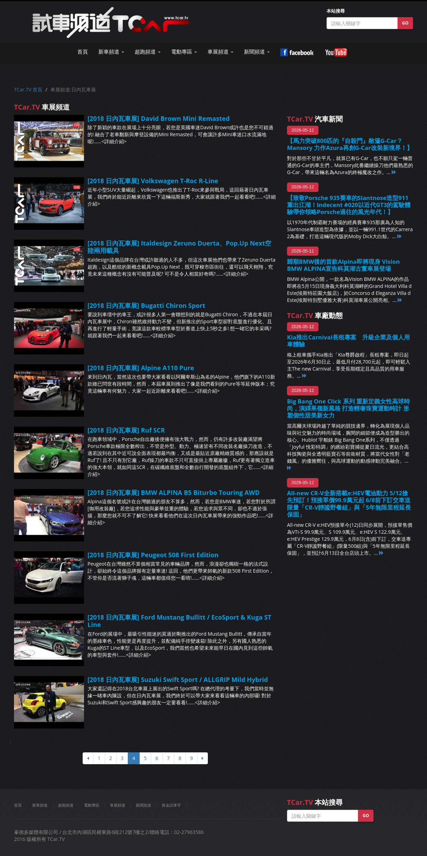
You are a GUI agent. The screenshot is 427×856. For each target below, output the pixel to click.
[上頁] (88, 758)
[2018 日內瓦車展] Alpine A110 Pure (141, 368)
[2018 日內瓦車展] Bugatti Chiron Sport (146, 305)
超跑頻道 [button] (148, 51)
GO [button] (405, 23)
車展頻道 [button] (220, 51)
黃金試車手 (171, 805)
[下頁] (202, 758)
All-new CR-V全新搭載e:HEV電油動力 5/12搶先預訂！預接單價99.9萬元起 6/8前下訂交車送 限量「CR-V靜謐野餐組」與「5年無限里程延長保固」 (349, 503)
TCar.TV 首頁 (28, 89)
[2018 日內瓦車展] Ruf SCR (126, 430)
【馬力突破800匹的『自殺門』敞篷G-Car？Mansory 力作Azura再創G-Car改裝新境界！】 (350, 144)
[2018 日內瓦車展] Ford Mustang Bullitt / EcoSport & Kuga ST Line (179, 621)
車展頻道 (117, 805)
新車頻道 (40, 805)
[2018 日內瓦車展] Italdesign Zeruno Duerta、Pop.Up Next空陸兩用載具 (179, 247)
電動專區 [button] (184, 51)
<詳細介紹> (114, 141)
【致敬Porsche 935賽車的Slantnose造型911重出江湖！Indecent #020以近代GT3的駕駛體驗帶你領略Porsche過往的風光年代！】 (349, 205)
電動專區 (91, 805)
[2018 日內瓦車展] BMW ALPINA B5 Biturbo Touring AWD (174, 492)
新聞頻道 (143, 805)
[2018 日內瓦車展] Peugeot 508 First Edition (153, 555)
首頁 (82, 51)
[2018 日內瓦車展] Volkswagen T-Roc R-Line (153, 181)
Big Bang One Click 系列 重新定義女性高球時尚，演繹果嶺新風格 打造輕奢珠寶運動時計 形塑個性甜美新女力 (348, 408)
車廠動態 (315, 315)
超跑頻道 (66, 805)
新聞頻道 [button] (257, 51)
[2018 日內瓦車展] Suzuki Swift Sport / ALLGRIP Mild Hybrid (178, 679)
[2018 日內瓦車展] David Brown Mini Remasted (159, 118)
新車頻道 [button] (111, 51)
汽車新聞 (315, 119)
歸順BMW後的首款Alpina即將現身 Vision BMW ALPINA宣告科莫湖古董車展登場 (343, 264)
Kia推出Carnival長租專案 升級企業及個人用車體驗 (348, 340)
